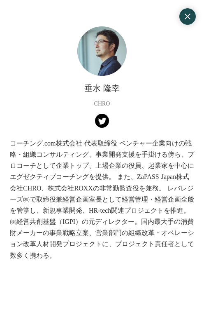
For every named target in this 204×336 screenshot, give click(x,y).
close (187, 16)
